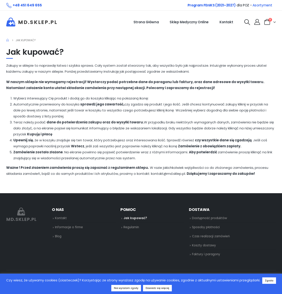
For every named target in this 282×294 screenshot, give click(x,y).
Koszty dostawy (204, 245)
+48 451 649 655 (27, 5)
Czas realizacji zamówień (211, 236)
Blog (58, 236)
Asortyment (262, 5)
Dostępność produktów (209, 218)
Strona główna (146, 22)
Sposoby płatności (206, 227)
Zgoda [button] (269, 280)
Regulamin (131, 227)
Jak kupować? (135, 218)
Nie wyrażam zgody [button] (126, 288)
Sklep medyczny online (189, 22)
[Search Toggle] (247, 22)
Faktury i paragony (206, 254)
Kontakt (226, 22)
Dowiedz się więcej (157, 288)
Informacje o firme (69, 227)
